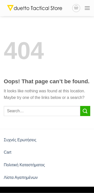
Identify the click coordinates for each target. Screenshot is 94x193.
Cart (7, 152)
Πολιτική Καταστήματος (24, 165)
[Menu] (87, 8)
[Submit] (85, 111)
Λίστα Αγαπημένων (21, 177)
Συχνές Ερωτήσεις (20, 140)
